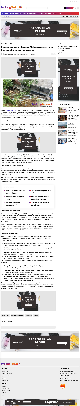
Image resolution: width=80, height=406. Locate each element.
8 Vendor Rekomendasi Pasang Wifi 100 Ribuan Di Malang (73, 109)
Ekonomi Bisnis (5, 388)
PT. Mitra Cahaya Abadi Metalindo (67, 46)
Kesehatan (48, 13)
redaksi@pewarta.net (68, 378)
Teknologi (54, 13)
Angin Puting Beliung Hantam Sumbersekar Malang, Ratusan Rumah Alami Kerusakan (15, 204)
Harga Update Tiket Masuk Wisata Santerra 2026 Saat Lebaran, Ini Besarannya (73, 124)
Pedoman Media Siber (7, 373)
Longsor (11, 43)
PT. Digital (61, 52)
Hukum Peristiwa (31, 13)
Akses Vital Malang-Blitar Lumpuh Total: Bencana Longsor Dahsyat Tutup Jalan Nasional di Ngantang (15, 192)
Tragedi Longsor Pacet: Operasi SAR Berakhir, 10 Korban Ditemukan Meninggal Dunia (40, 204)
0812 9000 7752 (74, 380)
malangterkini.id (11, 110)
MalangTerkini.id (4, 43)
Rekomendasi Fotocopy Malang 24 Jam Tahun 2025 (73, 132)
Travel (60, 13)
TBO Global (61, 50)
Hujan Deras (28, 315)
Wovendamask (62, 54)
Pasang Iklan (5, 380)
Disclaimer (4, 376)
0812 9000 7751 (66, 380)
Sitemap (4, 378)
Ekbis (24, 13)
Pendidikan (40, 13)
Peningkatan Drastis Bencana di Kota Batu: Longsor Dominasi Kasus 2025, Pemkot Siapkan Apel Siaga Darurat (40, 198)
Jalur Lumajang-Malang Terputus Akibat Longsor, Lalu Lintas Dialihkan (41, 191)
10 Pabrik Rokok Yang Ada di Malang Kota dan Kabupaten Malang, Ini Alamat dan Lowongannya (73, 117)
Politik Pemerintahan (15, 13)
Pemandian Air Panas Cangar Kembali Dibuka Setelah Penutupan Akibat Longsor (15, 198)
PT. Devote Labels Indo (64, 48)
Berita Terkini (5, 13)
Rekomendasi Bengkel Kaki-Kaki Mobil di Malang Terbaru (72, 140)
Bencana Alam (5, 315)
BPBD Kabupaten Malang (17, 315)
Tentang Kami (5, 371)
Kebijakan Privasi (6, 375)
